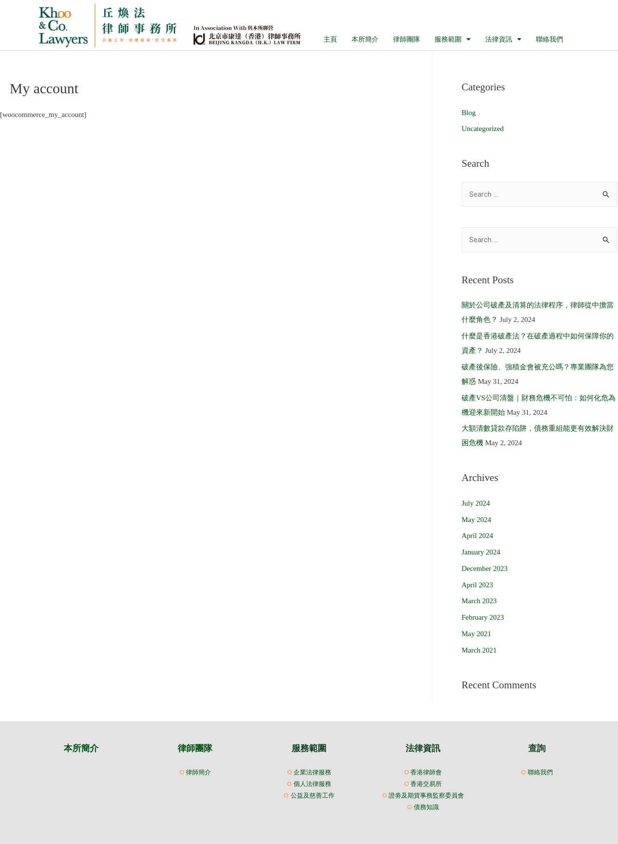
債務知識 (426, 807)
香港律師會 (426, 772)
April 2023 (477, 585)
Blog (469, 112)
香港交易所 (426, 783)
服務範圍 (453, 39)
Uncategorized (483, 128)
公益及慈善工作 (313, 795)
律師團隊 (406, 39)
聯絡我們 (549, 39)
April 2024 (477, 535)
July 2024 (476, 503)
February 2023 (483, 617)
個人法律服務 (312, 783)
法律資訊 (503, 39)
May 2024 (476, 520)
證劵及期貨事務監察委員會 (426, 795)
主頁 (330, 39)
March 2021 (479, 650)
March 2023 (479, 601)
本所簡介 (365, 39)
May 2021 (476, 634)
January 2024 (481, 552)
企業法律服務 (312, 772)
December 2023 (484, 568)
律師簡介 (198, 772)
